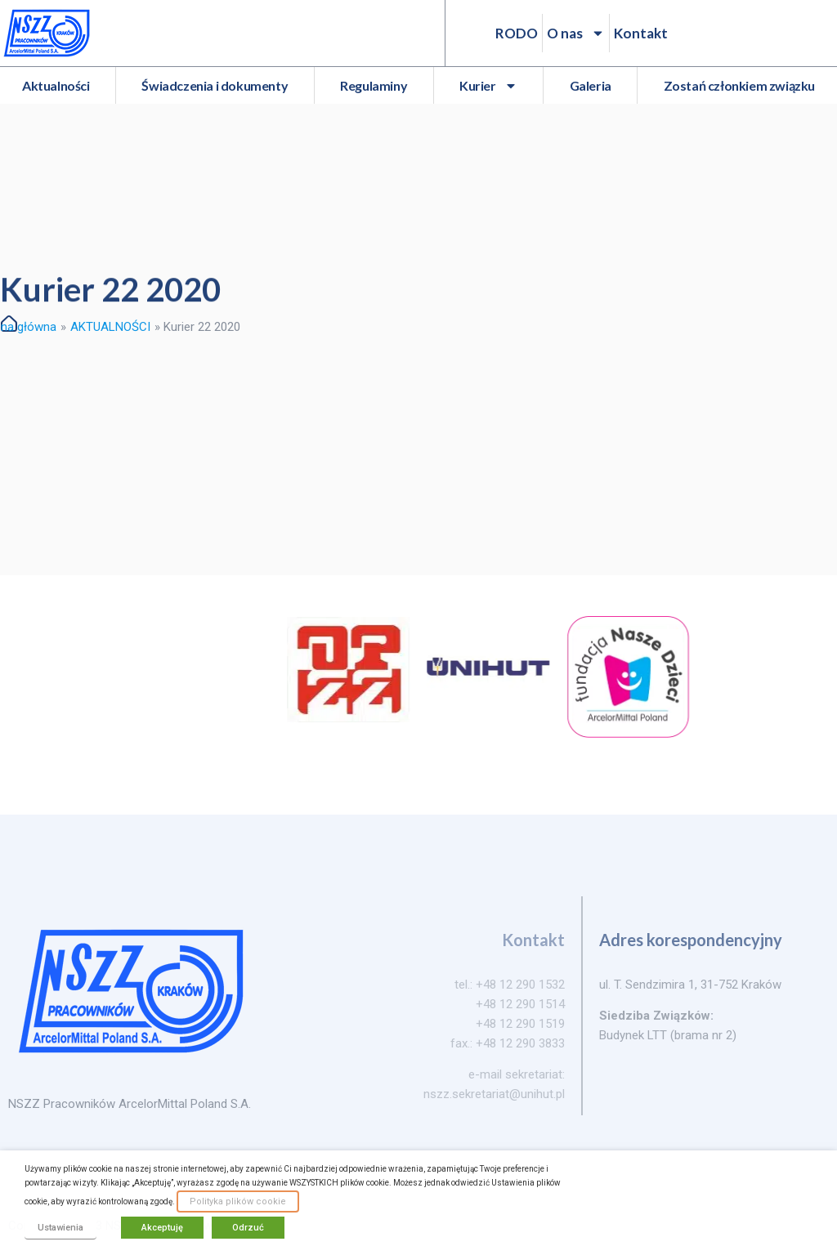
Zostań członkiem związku (739, 85)
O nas (576, 33)
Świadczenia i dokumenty (214, 85)
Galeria (590, 85)
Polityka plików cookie (238, 1201)
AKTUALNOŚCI (110, 326)
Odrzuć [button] (248, 1227)
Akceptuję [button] (162, 1227)
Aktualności (56, 85)
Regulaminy (373, 85)
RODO (516, 33)
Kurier (488, 85)
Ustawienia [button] (60, 1227)
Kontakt (641, 33)
